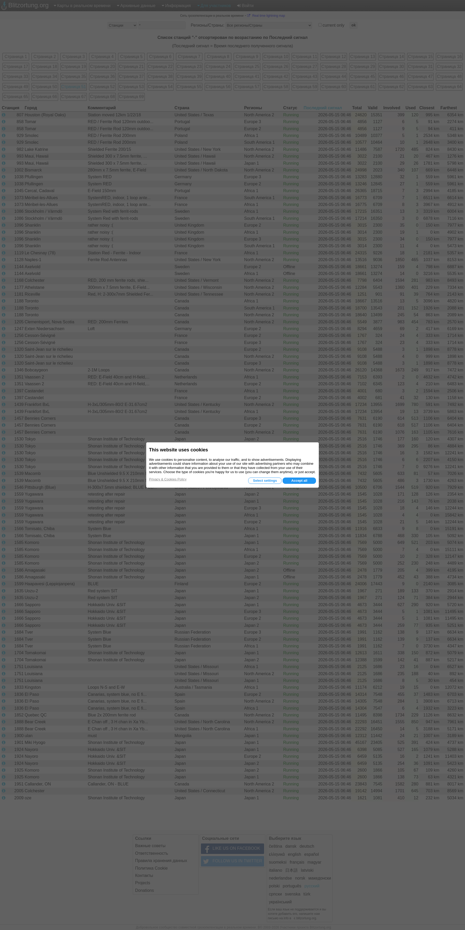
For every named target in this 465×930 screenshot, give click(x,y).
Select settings (265, 481)
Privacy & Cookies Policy (168, 479)
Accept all (299, 481)
